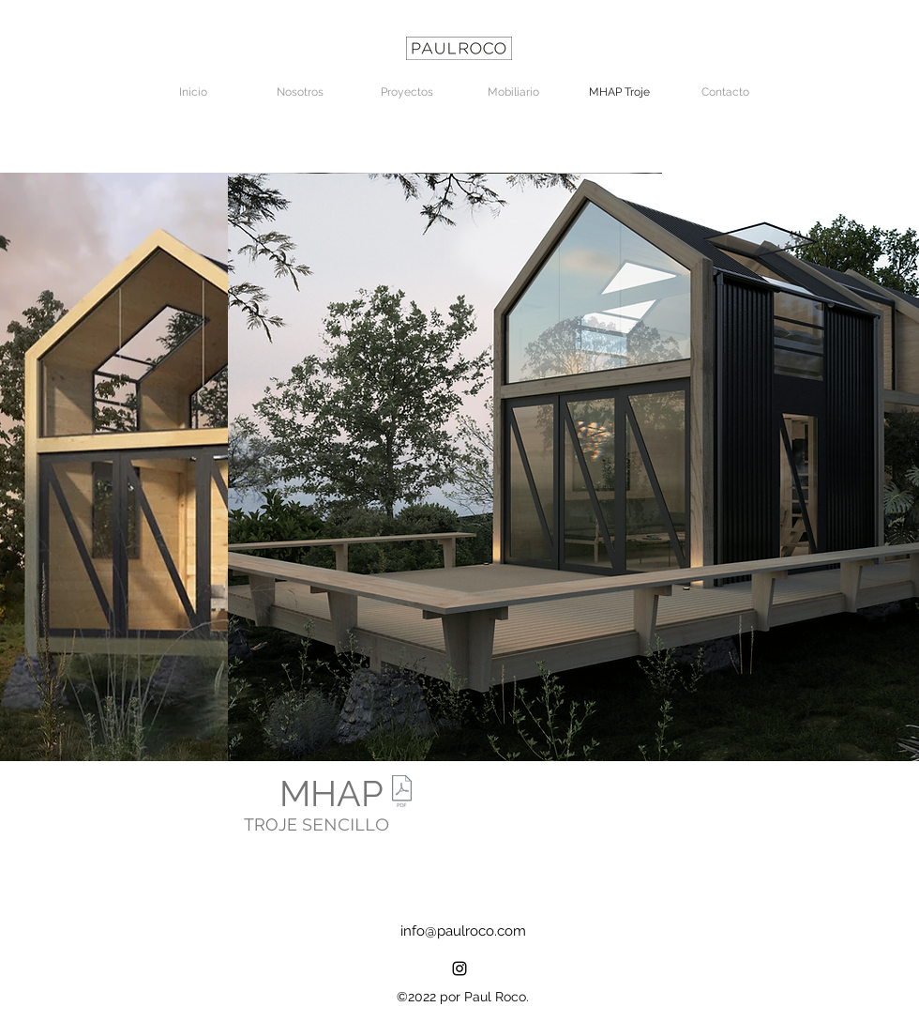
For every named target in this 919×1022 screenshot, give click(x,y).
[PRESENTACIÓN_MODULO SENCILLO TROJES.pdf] (401, 793)
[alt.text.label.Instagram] (459, 968)
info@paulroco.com (463, 931)
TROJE (273, 824)
